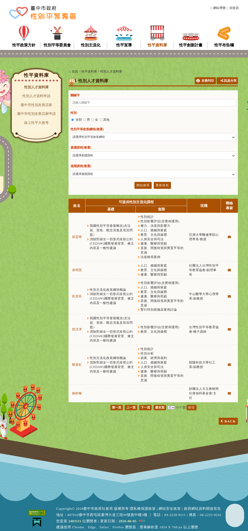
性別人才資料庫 (36, 87)
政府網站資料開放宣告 (202, 509)
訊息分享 (229, 80)
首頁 (75, 71)
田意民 (77, 296)
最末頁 (159, 407)
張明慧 (77, 270)
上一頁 (131, 407)
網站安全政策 (170, 509)
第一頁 (116, 407)
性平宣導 (124, 45)
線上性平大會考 (36, 123)
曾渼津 (77, 329)
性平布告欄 (224, 45)
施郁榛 (77, 393)
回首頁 (234, 8)
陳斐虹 (77, 364)
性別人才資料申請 (36, 96)
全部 (79, 119)
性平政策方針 (24, 45)
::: (211, 8)
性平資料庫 (157, 45)
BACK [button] (230, 421)
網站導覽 (219, 8)
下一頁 (145, 407)
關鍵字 (75, 95)
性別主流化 (90, 45)
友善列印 (207, 80)
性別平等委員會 (57, 45)
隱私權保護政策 (143, 509)
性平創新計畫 (190, 45)
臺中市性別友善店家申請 (36, 114)
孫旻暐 (77, 236)
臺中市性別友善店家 (36, 105)
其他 (106, 119)
